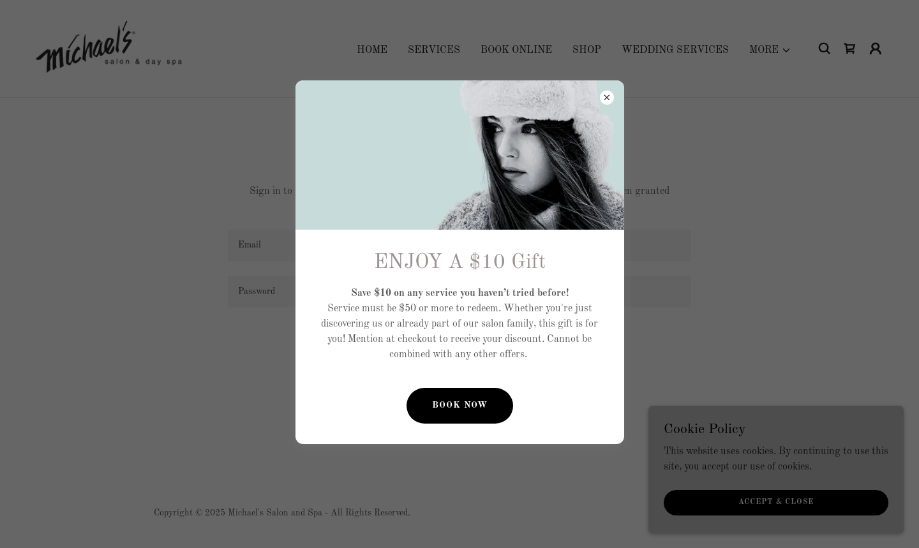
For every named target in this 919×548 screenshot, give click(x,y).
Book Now (460, 405)
